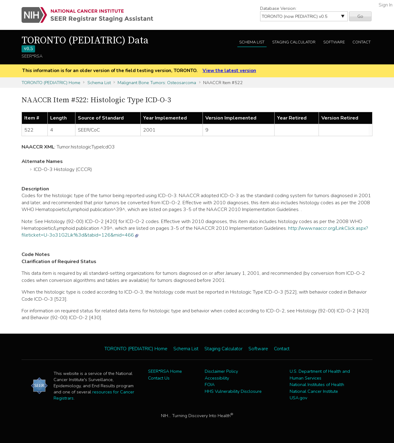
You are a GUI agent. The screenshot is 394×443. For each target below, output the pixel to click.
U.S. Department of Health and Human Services (320, 374)
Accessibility (217, 378)
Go (360, 16)
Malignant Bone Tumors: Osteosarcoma (157, 82)
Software (334, 42)
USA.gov (298, 398)
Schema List (251, 42)
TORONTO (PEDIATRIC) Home (51, 82)
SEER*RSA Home (165, 371)
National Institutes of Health (317, 384)
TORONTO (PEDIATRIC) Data (85, 43)
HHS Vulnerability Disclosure (233, 391)
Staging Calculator (294, 42)
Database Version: (278, 8)
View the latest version (229, 70)
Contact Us (159, 378)
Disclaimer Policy (221, 371)
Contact (361, 42)
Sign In (385, 5)
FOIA (210, 384)
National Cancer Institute (314, 391)
